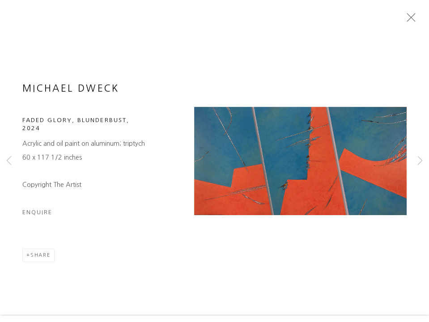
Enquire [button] (37, 221)
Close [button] (412, 20)
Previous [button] (9, 161)
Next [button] (420, 161)
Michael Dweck (70, 97)
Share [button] (40, 263)
